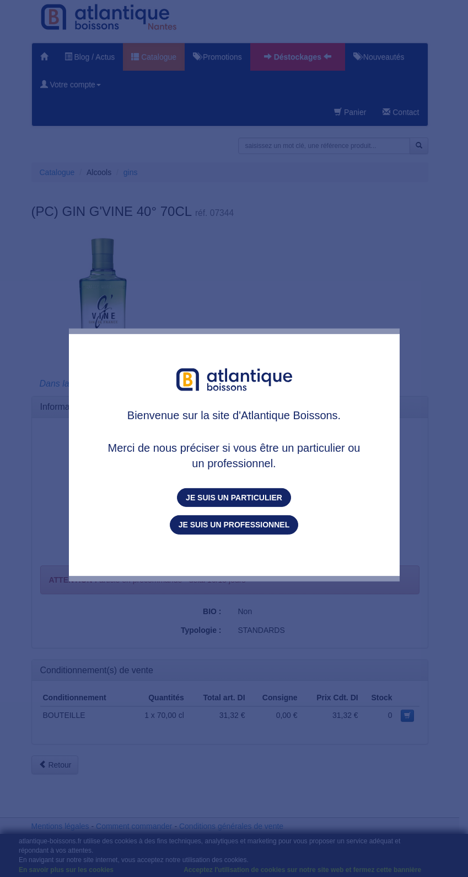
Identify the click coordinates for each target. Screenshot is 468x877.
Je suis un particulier (234, 497)
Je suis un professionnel (234, 524)
